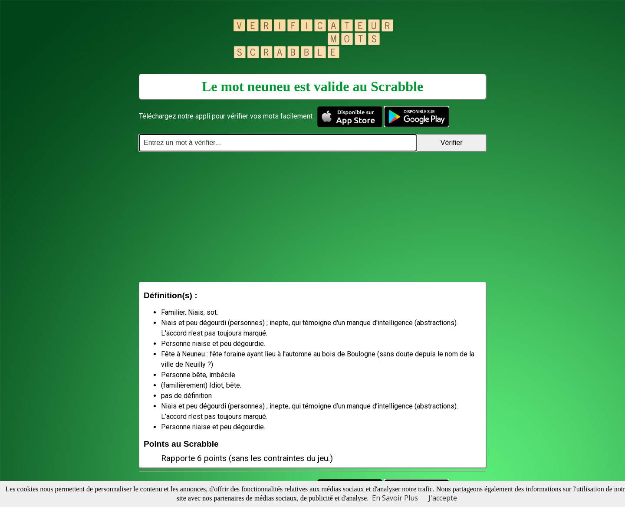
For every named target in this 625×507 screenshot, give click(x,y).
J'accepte (442, 498)
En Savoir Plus (395, 498)
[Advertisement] (312, 216)
